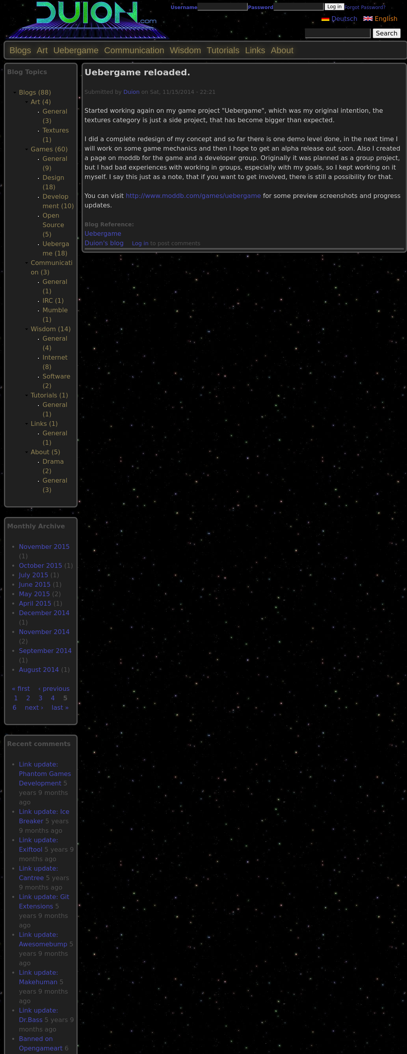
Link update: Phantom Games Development (45, 774)
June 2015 (35, 584)
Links (255, 50)
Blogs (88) (35, 92)
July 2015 (33, 575)
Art (42, 50)
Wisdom (185, 50)
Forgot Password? (364, 7)
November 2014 (44, 632)
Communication (134, 50)
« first (21, 688)
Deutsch (339, 18)
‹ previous (54, 688)
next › (34, 707)
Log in (140, 243)
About (282, 50)
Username (184, 7)
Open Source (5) (53, 225)
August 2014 (39, 669)
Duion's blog (104, 243)
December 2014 (44, 613)
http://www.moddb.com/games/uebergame (193, 196)
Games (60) (49, 149)
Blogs (20, 50)
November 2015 (44, 546)
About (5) (45, 452)
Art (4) (41, 102)
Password (260, 7)
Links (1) (44, 423)
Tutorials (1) (49, 395)
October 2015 (40, 565)
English (380, 18)
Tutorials (223, 50)
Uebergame (103, 233)
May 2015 (34, 594)
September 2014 (45, 651)
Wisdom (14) (51, 329)
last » (60, 707)
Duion (131, 92)
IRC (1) (53, 300)
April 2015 (35, 603)
